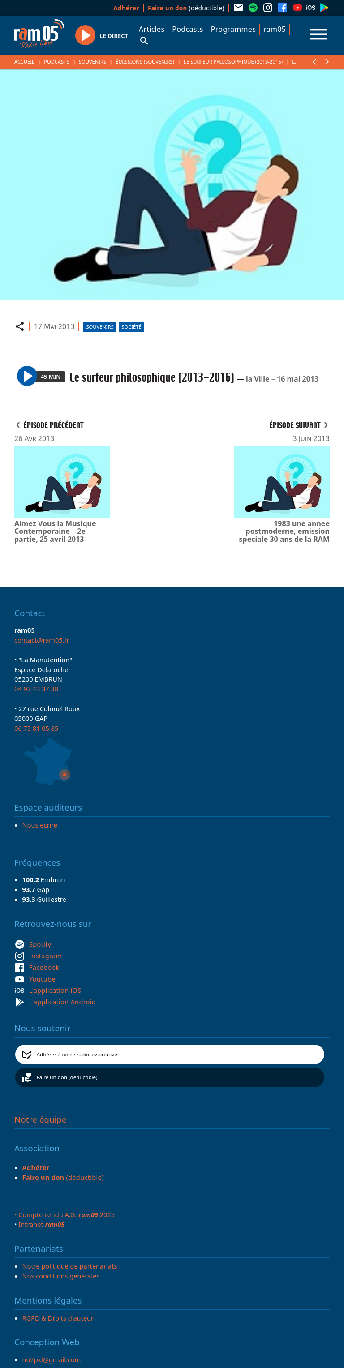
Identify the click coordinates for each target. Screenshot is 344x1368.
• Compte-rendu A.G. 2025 (64, 1214)
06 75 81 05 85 (36, 728)
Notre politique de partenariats (69, 1265)
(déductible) (186, 8)
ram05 (274, 29)
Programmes (233, 29)
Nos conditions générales (61, 1275)
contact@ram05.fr (41, 639)
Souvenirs (92, 61)
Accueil (24, 61)
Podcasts (187, 29)
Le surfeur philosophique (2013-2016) (233, 61)
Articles (152, 29)
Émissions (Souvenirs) (145, 61)
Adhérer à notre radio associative (77, 1054)
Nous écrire (39, 824)
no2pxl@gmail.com (51, 1359)
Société (131, 326)
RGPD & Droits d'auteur (58, 1317)
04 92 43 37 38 (36, 688)
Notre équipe (40, 1119)
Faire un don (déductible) (67, 1077)
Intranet (41, 1224)
